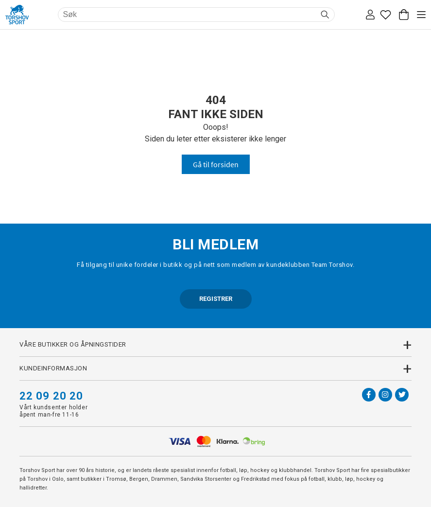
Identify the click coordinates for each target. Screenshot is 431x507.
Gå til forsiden (216, 164)
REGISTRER (215, 298)
